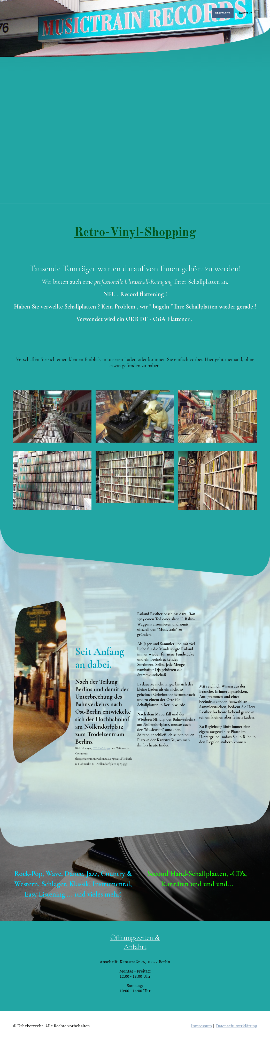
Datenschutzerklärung (236, 1026)
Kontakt (245, 13)
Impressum (201, 1026)
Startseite (222, 13)
